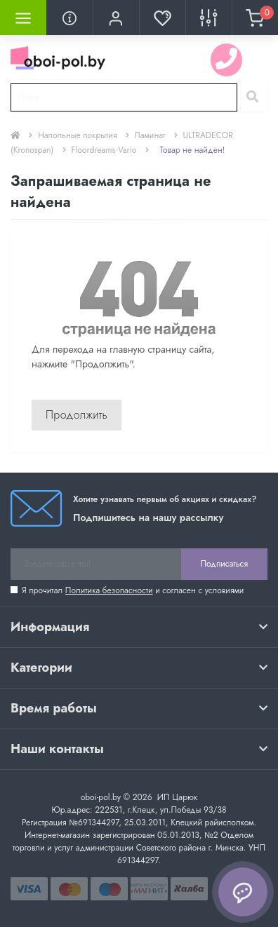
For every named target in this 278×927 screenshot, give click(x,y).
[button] (116, 17)
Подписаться (224, 563)
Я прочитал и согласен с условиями (133, 590)
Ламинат (150, 135)
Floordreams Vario (104, 150)
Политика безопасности (109, 590)
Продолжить (76, 415)
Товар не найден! (192, 150)
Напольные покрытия (77, 135)
